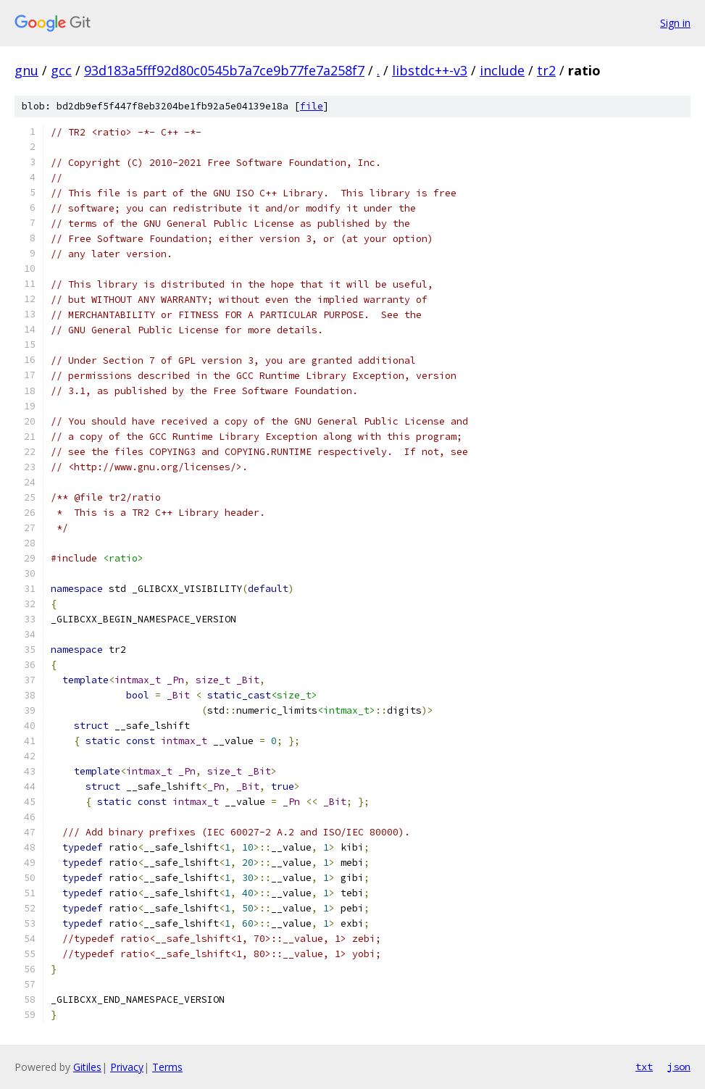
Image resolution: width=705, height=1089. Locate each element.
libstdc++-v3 (429, 70)
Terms (167, 1067)
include (502, 70)
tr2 (546, 70)
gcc (61, 70)
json (679, 1066)
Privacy (126, 1067)
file (311, 106)
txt (644, 1066)
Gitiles (87, 1067)
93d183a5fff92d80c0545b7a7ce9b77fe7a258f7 (224, 70)
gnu (26, 70)
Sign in (675, 23)
